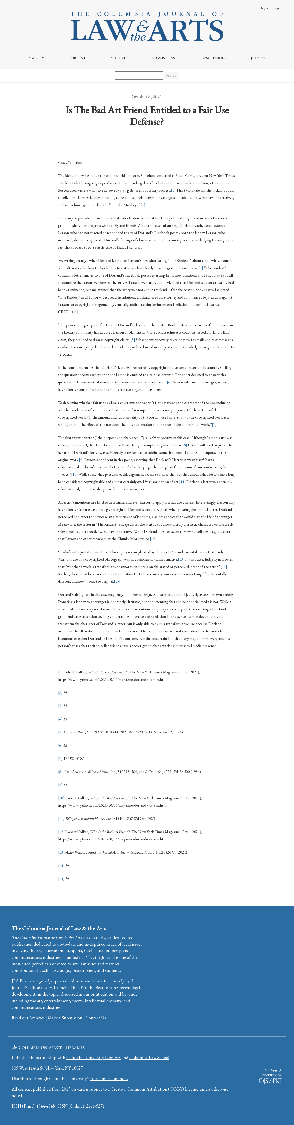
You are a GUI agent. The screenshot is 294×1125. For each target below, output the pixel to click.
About (34, 58)
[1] (173, 190)
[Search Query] (139, 75)
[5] (132, 339)
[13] (181, 559)
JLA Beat (258, 58)
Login (277, 8)
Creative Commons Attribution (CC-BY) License (154, 1089)
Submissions (163, 58)
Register (265, 8)
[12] (153, 538)
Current (77, 58)
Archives (118, 58)
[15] (117, 581)
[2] (143, 204)
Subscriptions (213, 58)
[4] (76, 311)
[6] (169, 382)
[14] (224, 566)
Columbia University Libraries (93, 1057)
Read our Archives (28, 1018)
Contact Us (96, 1018)
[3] (200, 267)
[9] (81, 459)
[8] (185, 445)
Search (171, 75)
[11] (182, 481)
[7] (214, 424)
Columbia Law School (149, 1057)
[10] (74, 474)
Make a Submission (65, 1018)
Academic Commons (109, 1078)
